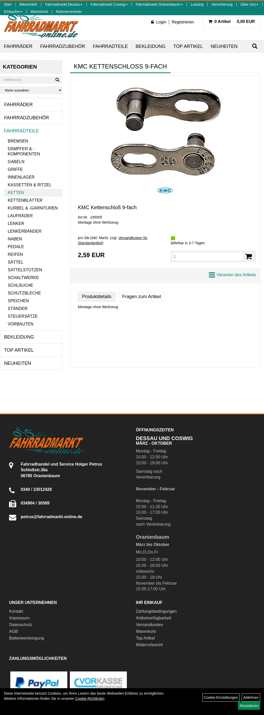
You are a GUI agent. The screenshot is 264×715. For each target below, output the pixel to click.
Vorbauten (21, 324)
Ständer (17, 308)
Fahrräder (18, 46)
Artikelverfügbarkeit (153, 618)
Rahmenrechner (69, 11)
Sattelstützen (25, 270)
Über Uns (249, 4)
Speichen (18, 301)
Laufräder (20, 216)
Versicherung (222, 4)
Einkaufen (13, 11)
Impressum (19, 618)
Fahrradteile (110, 46)
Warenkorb (39, 11)
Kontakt (16, 611)
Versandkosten (149, 625)
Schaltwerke (23, 277)
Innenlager (21, 177)
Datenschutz (20, 625)
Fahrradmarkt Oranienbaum (159, 4)
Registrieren (183, 22)
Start (8, 4)
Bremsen (18, 141)
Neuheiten (224, 46)
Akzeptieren (249, 706)
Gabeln (16, 161)
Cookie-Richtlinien (89, 698)
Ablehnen (251, 697)
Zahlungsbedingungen (156, 611)
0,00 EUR (231, 21)
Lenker (16, 223)
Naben (15, 239)
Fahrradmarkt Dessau (63, 4)
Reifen (15, 254)
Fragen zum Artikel (141, 296)
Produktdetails (96, 296)
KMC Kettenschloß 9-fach (107, 207)
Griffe (15, 169)
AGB (13, 631)
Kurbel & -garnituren (33, 208)
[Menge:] (207, 256)
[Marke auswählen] (31, 90)
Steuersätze (23, 316)
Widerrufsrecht (149, 645)
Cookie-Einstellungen (221, 697)
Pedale (16, 247)
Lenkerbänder (25, 231)
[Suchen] (254, 46)
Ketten (16, 192)
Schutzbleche (24, 293)
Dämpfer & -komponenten (24, 151)
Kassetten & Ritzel (30, 185)
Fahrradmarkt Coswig (109, 4)
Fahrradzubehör (62, 46)
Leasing (197, 4)
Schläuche (20, 285)
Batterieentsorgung (26, 638)
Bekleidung (151, 46)
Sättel (15, 262)
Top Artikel (188, 46)
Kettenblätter (25, 200)
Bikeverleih (28, 4)
